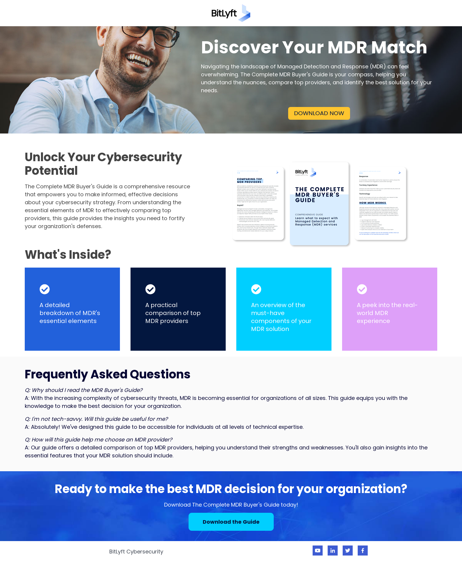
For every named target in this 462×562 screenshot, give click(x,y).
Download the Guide (231, 521)
